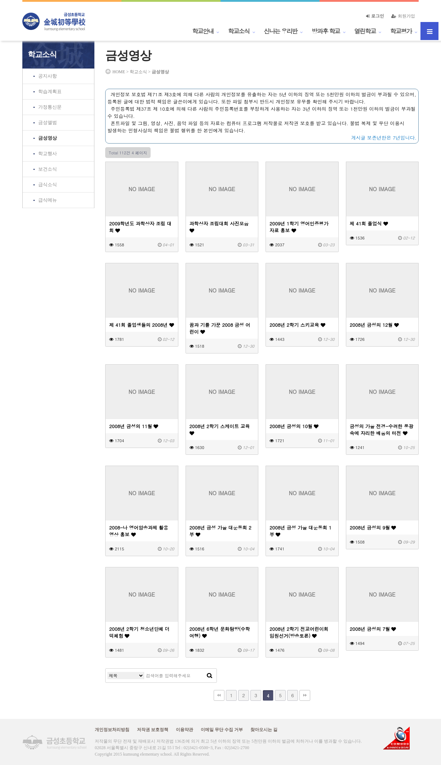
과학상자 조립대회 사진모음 (219, 226)
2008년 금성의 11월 (133, 426)
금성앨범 (47, 122)
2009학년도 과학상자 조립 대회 (140, 227)
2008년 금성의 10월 (294, 426)
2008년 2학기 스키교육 (297, 324)
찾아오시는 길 (263, 729)
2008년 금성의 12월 (374, 324)
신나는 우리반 (280, 31)
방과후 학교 (326, 31)
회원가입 (403, 16)
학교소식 (239, 31)
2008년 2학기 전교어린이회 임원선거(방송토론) (299, 632)
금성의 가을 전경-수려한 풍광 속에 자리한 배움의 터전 (381, 429)
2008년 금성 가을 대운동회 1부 (300, 531)
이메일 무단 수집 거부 (222, 729)
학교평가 (401, 31)
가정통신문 (50, 107)
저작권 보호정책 (152, 729)
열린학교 (365, 31)
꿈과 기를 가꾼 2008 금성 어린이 (220, 328)
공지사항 (47, 76)
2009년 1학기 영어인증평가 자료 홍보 (299, 227)
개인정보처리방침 (112, 729)
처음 (219, 695)
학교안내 (203, 31)
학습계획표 (50, 91)
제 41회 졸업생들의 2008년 (141, 324)
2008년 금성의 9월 (373, 527)
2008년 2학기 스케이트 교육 (220, 429)
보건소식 (47, 169)
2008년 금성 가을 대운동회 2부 (220, 531)
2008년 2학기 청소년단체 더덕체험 (139, 632)
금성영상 (47, 138)
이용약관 (184, 729)
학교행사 (47, 153)
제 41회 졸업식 (369, 223)
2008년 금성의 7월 (373, 628)
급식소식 (47, 184)
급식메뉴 (47, 200)
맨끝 (304, 695)
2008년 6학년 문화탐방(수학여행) (220, 632)
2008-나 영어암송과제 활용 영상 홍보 (138, 531)
